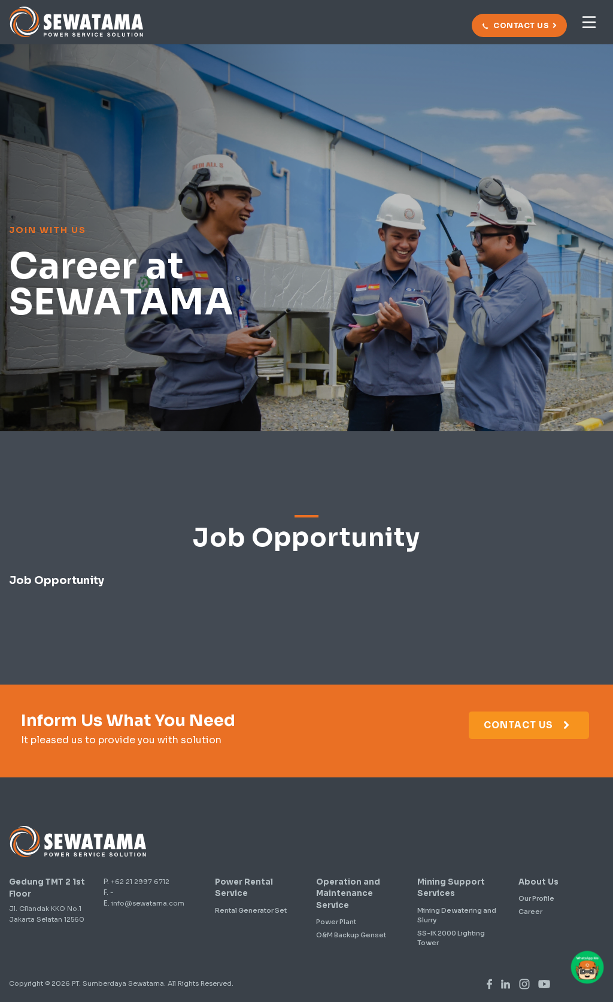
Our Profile (536, 898)
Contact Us (527, 725)
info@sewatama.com (147, 903)
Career (530, 911)
